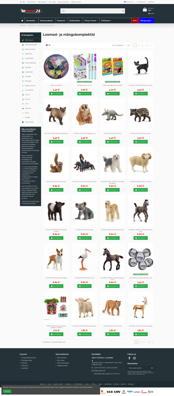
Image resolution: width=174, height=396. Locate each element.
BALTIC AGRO (58, 384)
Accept (7, 391)
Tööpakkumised (76, 2)
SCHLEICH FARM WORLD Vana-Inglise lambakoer (112, 182)
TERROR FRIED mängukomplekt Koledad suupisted (56, 326)
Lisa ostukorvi (56, 93)
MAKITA (42, 384)
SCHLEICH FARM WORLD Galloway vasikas (56, 230)
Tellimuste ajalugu (63, 363)
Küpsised (24, 363)
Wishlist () (141, 2)
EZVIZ (116, 384)
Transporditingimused (28, 358)
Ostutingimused (26, 360)
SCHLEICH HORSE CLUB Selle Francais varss (140, 230)
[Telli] (152, 368)
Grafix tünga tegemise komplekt (112, 85)
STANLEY (131, 384)
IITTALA (93, 384)
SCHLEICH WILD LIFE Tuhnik (112, 133)
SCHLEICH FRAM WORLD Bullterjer (56, 278)
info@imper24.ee (99, 370)
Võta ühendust (42, 2)
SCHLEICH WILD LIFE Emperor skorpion (84, 181)
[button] (47, 20)
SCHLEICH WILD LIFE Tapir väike (141, 133)
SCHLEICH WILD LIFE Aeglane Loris (84, 133)
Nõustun (96, 387)
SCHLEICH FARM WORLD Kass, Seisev (140, 85)
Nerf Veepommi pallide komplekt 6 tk (140, 278)
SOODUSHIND (31, 2)
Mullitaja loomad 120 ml (84, 85)
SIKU (100, 384)
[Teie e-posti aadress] (139, 368)
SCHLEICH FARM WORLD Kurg (84, 278)
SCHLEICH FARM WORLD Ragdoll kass (56, 133)
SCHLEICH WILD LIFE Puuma (113, 326)
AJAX (49, 384)
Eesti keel (129, 2)
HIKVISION (108, 384)
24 (129, 45)
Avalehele (151, 2)
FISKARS (68, 384)
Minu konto (52, 2)
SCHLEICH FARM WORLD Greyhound (112, 230)
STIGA (87, 384)
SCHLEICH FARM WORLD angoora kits (84, 326)
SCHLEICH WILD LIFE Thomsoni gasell (140, 326)
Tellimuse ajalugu (63, 2)
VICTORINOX (78, 384)
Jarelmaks (24, 365)
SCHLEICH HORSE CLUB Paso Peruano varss (112, 278)
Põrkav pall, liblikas (56, 85)
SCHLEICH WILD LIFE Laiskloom (56, 181)
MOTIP (123, 384)
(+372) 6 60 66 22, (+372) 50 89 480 (106, 367)
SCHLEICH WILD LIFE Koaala (84, 230)
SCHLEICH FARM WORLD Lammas (140, 181)
